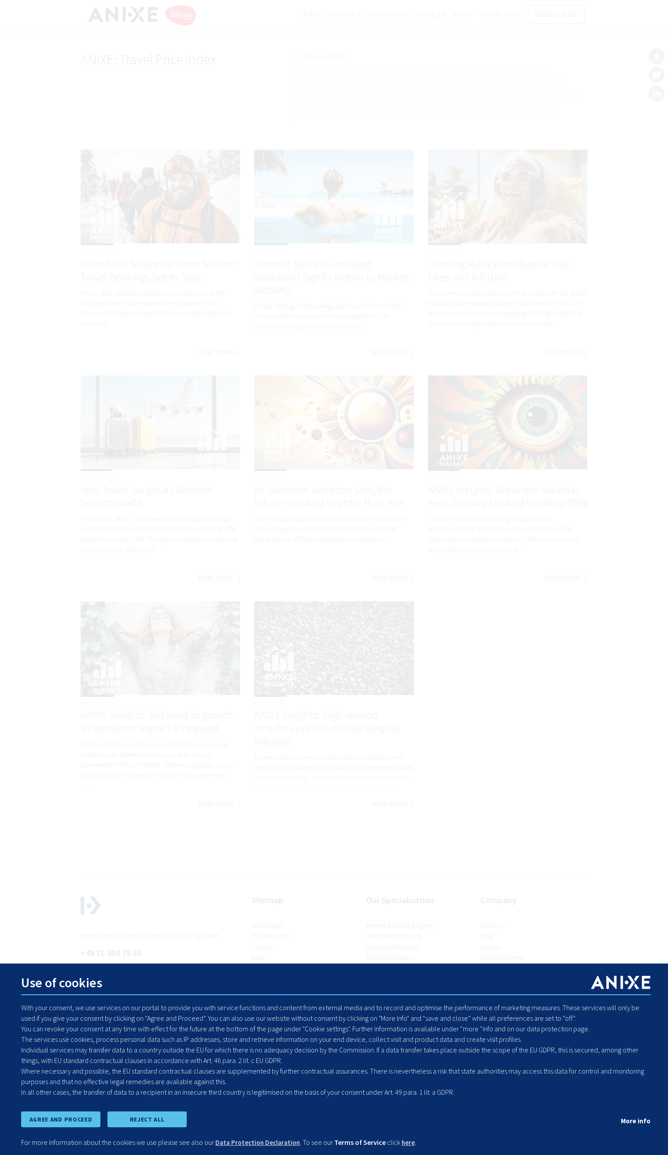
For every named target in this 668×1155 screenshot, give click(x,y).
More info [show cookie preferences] (635, 1120)
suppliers (388, 110)
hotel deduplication (508, 70)
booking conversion (333, 83)
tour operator (396, 96)
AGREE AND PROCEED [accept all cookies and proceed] (60, 1119)
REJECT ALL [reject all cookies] (147, 1119)
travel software (474, 96)
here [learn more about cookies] (413, 1142)
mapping (446, 83)
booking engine (326, 70)
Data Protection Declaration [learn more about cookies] (260, 1142)
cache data (379, 70)
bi (434, 96)
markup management (544, 96)
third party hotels (332, 96)
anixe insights (399, 83)
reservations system (525, 83)
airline (453, 70)
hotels (419, 70)
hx (475, 110)
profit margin (437, 110)
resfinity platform (332, 110)
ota (475, 83)
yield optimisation (519, 110)
